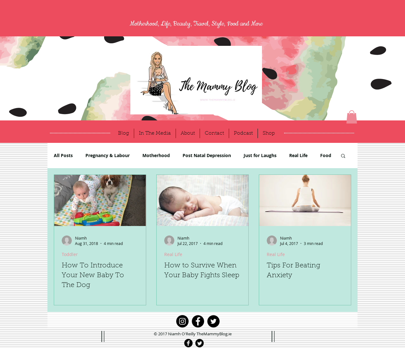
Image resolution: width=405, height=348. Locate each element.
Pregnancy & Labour (107, 155)
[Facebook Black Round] (188, 343)
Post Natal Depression (207, 155)
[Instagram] (182, 321)
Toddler (70, 254)
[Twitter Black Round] (199, 343)
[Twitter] (213, 321)
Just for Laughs (260, 155)
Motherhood (156, 155)
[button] (351, 117)
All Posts (63, 155)
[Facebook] (198, 321)
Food (325, 155)
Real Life (298, 155)
